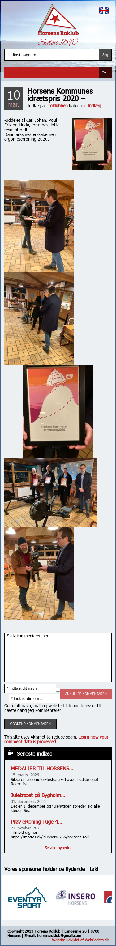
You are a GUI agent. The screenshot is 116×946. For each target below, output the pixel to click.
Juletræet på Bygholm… (38, 795)
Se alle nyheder (58, 847)
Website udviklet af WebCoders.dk (80, 940)
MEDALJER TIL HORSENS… (42, 768)
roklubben (58, 106)
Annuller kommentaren (86, 694)
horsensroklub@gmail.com (59, 935)
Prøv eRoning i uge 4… (36, 821)
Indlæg (94, 106)
